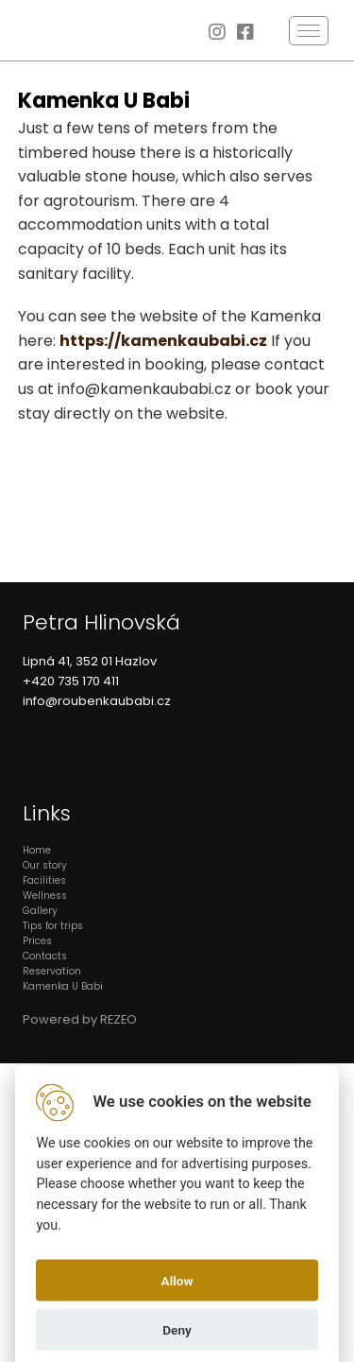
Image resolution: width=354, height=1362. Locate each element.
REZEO (118, 1019)
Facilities (44, 880)
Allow (177, 1279)
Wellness (45, 895)
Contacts (45, 956)
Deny (177, 1328)
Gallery (40, 911)
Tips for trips (53, 926)
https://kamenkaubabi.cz (163, 341)
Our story (45, 865)
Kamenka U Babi (63, 986)
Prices (37, 941)
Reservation (52, 971)
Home (37, 850)
